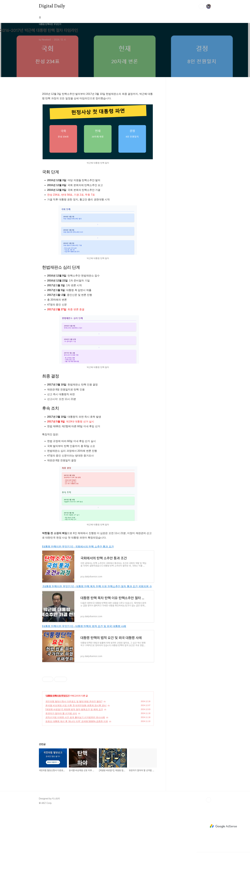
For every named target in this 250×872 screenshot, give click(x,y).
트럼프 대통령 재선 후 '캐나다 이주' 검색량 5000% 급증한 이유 (76, 721)
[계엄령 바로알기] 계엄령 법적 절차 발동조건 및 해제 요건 (74, 709)
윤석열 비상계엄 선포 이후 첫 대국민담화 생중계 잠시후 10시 (76, 705)
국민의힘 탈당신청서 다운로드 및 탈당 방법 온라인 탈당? (73, 701)
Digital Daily (52, 6)
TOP (208, 799)
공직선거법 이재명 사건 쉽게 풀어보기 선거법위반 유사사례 (75, 717)
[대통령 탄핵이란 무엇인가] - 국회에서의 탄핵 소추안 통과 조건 (78, 546)
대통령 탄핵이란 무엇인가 (58, 695)
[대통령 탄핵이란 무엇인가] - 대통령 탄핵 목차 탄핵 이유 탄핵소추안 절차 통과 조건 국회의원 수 (97, 586)
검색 (201, 6)
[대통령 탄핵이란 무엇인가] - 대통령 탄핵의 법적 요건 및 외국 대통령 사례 (84, 626)
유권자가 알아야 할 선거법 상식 (61, 713)
